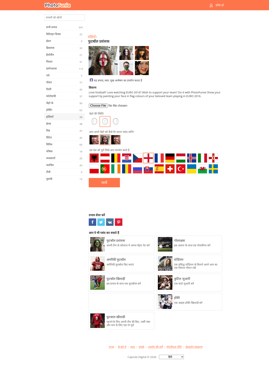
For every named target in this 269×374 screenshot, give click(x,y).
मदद (132, 347)
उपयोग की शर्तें (155, 347)
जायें (104, 183)
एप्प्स (111, 347)
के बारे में (122, 347)
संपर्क (141, 347)
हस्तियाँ (92, 36)
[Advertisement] (156, 23)
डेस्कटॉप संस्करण (194, 347)
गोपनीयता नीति (174, 347)
